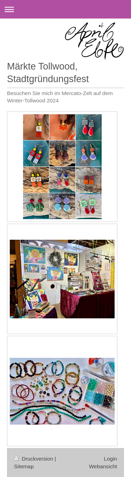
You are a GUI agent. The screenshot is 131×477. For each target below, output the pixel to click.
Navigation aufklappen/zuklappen (65, 9)
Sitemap (24, 466)
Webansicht (103, 466)
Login (110, 459)
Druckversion (34, 459)
